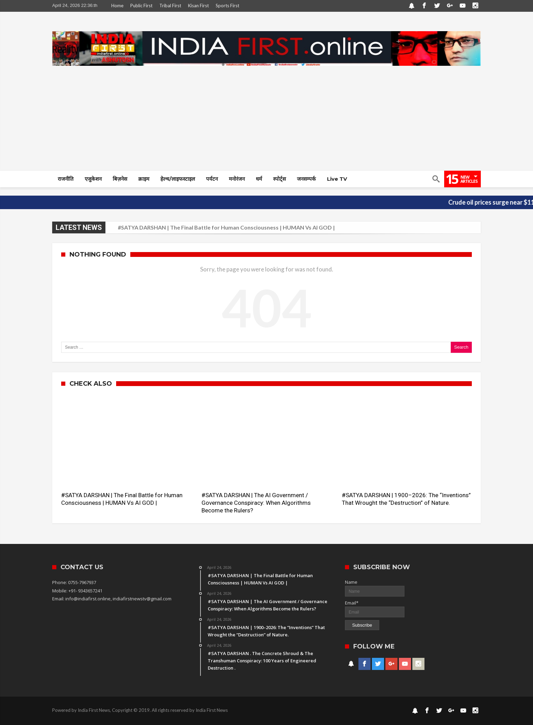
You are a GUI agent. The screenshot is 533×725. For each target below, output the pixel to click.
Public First (141, 5)
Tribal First (170, 5)
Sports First (227, 5)
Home (117, 5)
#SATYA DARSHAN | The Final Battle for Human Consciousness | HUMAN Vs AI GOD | (226, 227)
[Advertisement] (266, 118)
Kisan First (198, 5)
